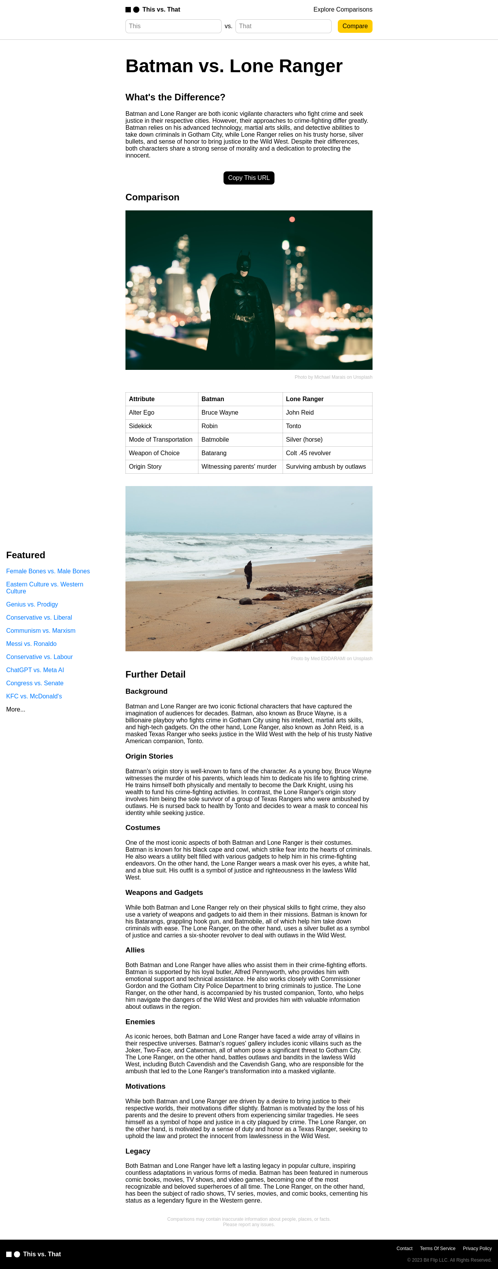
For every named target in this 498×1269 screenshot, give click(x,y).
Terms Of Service (438, 1248)
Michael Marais (330, 377)
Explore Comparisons (343, 9)
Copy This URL (249, 178)
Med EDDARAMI (328, 658)
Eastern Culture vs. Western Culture (44, 588)
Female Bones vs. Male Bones (48, 571)
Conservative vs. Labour (39, 657)
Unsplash (363, 377)
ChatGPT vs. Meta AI (35, 670)
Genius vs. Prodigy (32, 604)
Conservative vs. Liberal (39, 617)
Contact (404, 1248)
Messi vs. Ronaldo (31, 643)
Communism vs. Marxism (41, 630)
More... (15, 709)
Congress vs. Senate (35, 683)
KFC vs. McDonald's (34, 696)
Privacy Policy (477, 1248)
